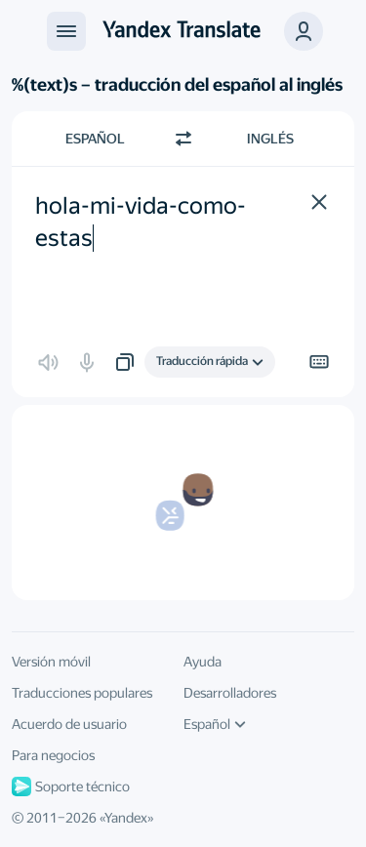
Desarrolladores (229, 693)
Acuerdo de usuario (69, 724)
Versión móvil (51, 661)
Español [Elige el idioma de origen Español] (95, 138)
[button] (303, 31)
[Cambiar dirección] (183, 138)
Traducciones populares (82, 693)
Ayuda (202, 661)
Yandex (125, 818)
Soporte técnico (71, 786)
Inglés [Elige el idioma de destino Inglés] (270, 138)
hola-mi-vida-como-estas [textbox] (140, 222)
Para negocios (53, 755)
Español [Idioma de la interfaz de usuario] (214, 724)
